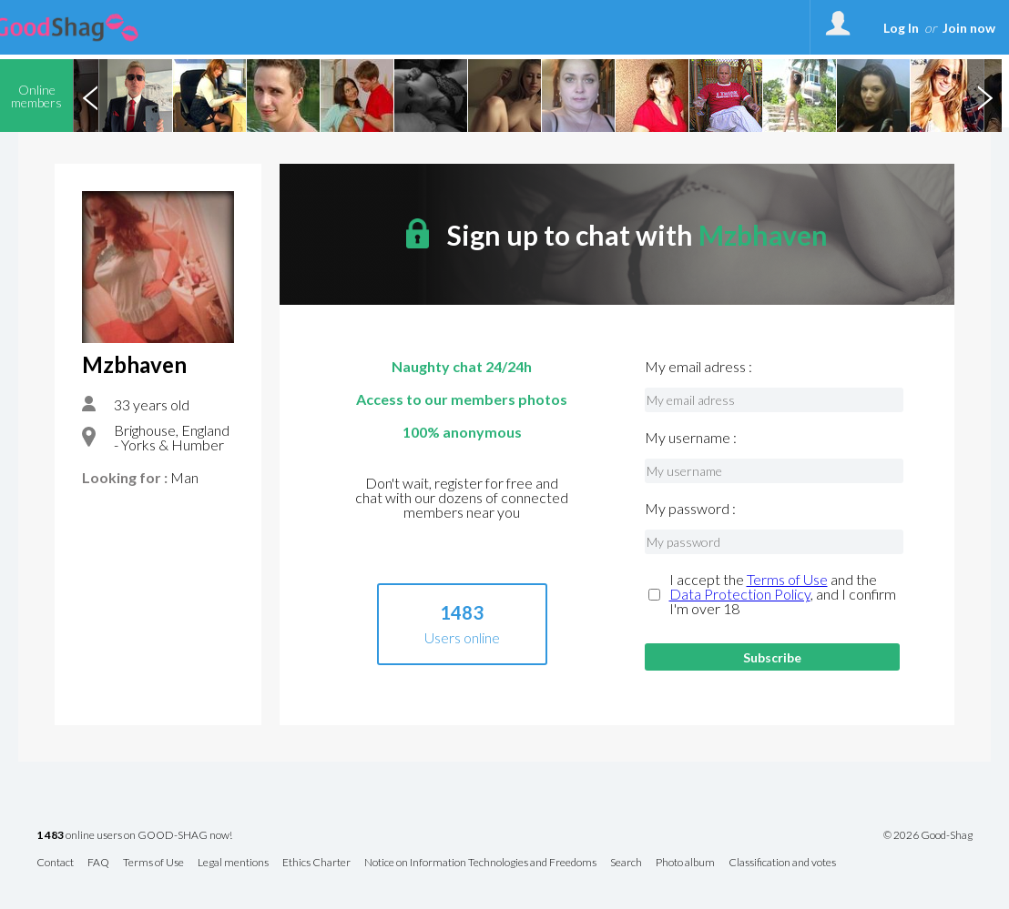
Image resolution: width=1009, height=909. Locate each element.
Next (984, 95)
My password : (690, 508)
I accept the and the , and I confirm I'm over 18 (782, 594)
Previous (90, 95)
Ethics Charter (316, 863)
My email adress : (698, 366)
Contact (55, 863)
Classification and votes (782, 863)
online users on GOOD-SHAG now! (134, 836)
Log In (901, 27)
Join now (969, 27)
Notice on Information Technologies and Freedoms (480, 863)
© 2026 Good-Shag (928, 835)
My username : (691, 437)
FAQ (98, 863)
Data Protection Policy (739, 593)
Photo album (685, 863)
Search (626, 863)
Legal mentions (233, 863)
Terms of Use (787, 579)
